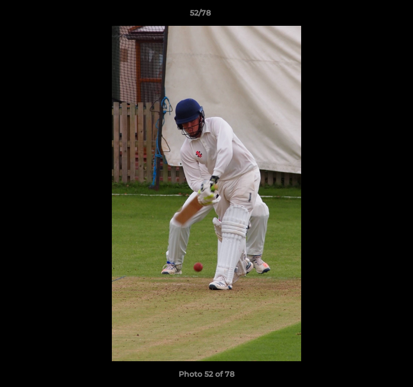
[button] (374, 15)
